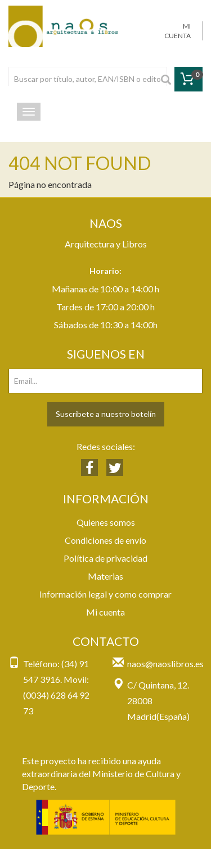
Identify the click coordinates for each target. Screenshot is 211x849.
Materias (105, 576)
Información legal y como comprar (105, 594)
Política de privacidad (105, 558)
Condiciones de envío (105, 540)
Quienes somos (106, 522)
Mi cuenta (105, 612)
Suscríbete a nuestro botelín (106, 414)
